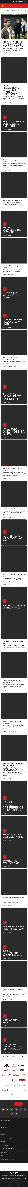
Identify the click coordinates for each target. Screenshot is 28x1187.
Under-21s (20, 10)
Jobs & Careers (5, 1154)
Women (13, 10)
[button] (7, 5)
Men (8, 10)
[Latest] (22, 1080)
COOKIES (14, 1173)
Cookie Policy (15, 1180)
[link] (24, 55)
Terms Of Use (4, 1168)
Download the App (5, 1144)
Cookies (3, 1165)
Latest (3, 10)
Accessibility (4, 1147)
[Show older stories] (9, 1080)
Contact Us (4, 1151)
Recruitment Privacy (6, 1161)
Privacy (3, 1158)
